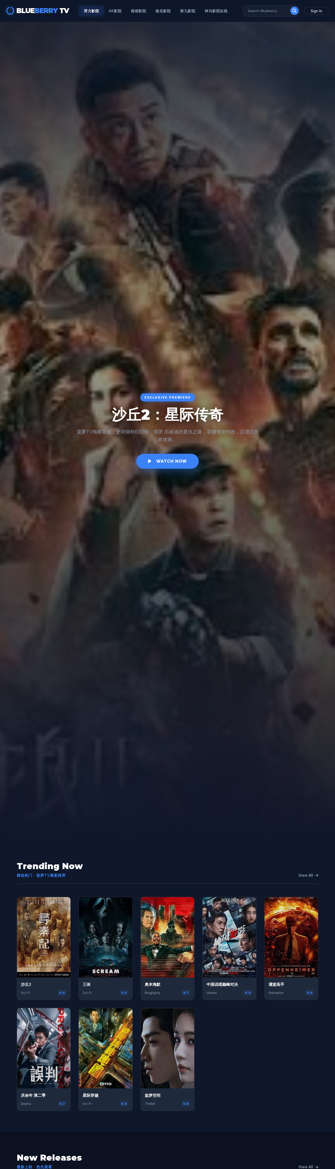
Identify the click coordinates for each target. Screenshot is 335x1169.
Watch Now (167, 461)
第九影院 (187, 11)
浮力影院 (91, 11)
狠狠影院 (138, 11)
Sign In (316, 11)
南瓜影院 (163, 11)
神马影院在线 (216, 11)
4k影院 (114, 11)
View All (308, 875)
